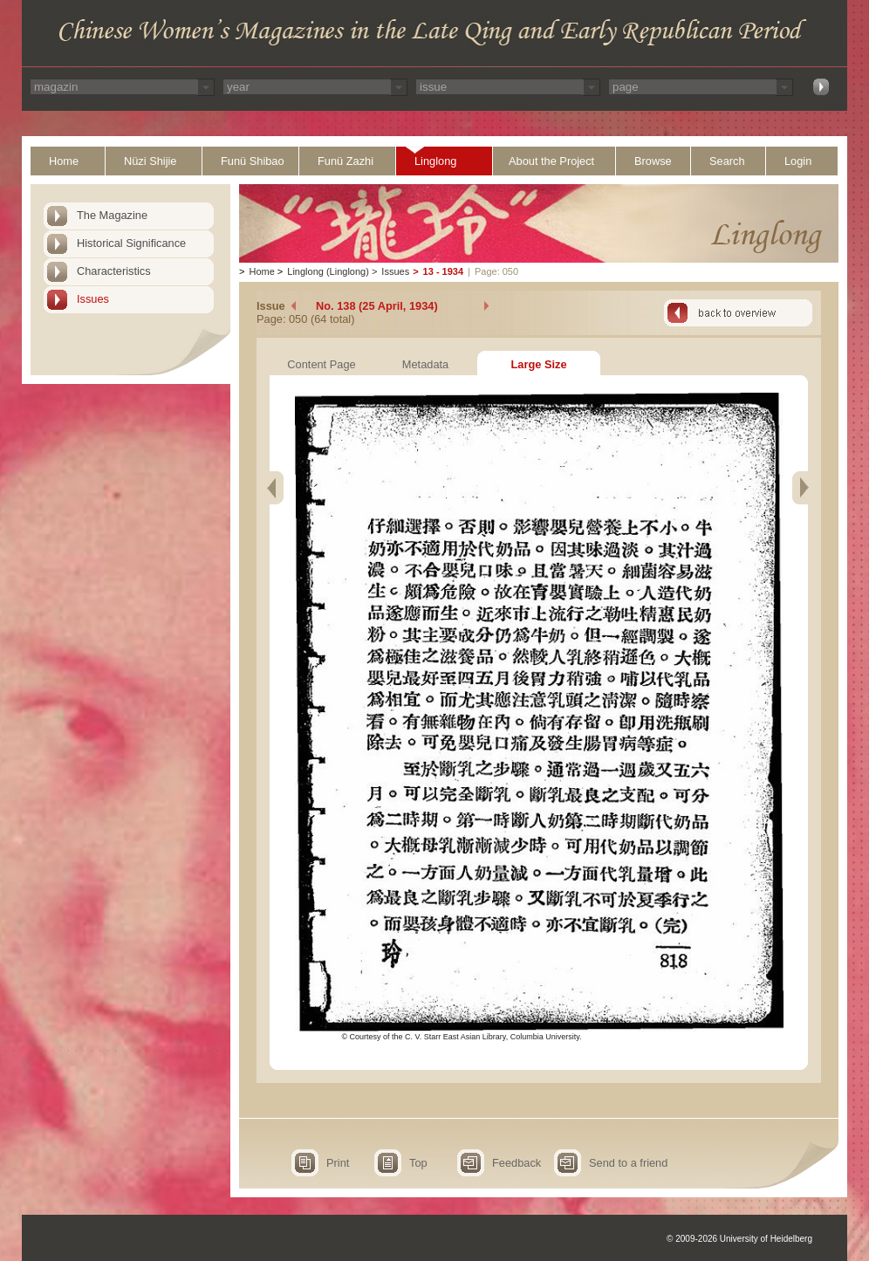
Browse (653, 161)
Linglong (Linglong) (328, 271)
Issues (93, 298)
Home (64, 161)
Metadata (425, 364)
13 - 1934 (443, 271)
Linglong (435, 161)
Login (797, 161)
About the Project (551, 161)
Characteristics (114, 271)
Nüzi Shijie (150, 161)
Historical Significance (131, 243)
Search (727, 161)
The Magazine (112, 215)
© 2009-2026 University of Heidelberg (739, 1239)
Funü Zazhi (345, 161)
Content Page (321, 364)
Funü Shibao (252, 161)
